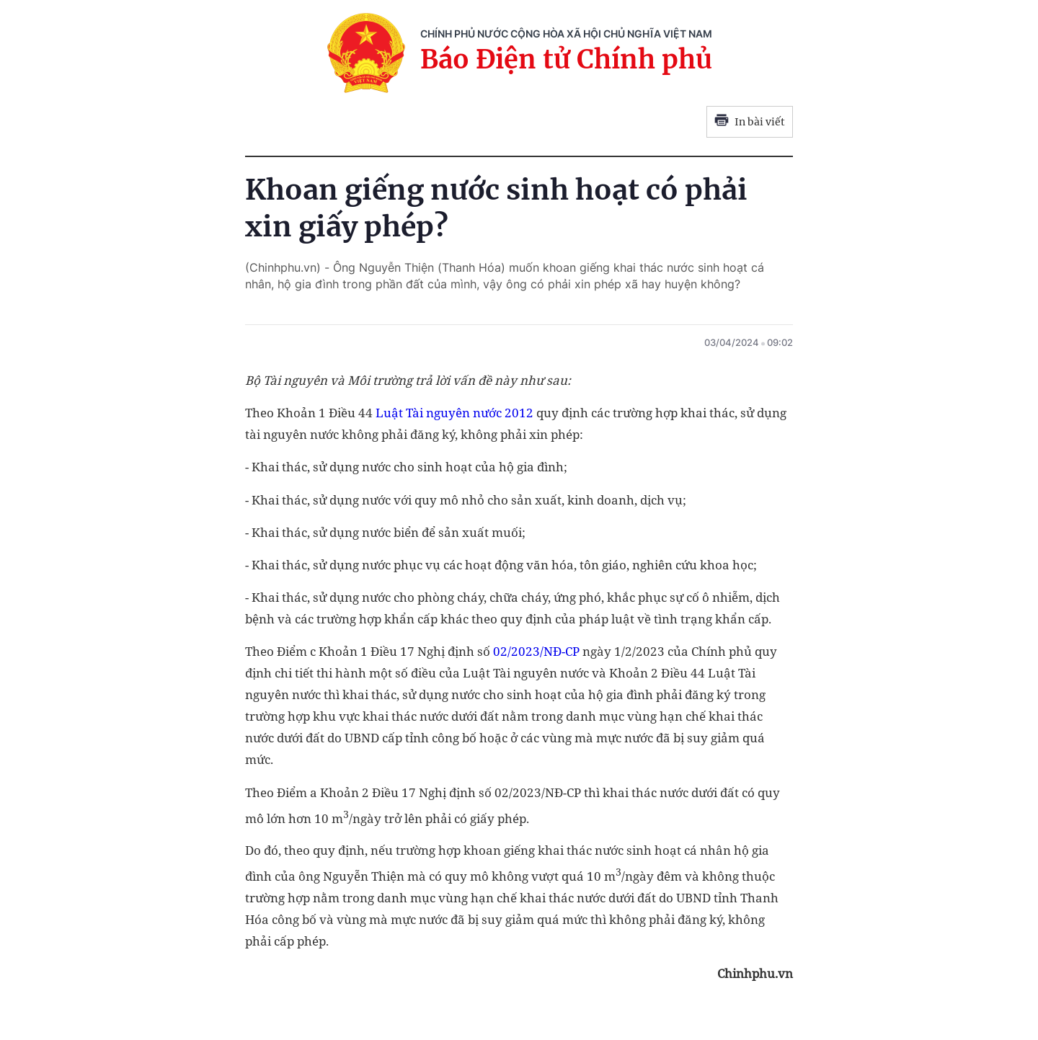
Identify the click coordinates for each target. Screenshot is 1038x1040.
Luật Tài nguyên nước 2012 (454, 412)
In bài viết (749, 122)
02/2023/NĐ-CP (536, 651)
